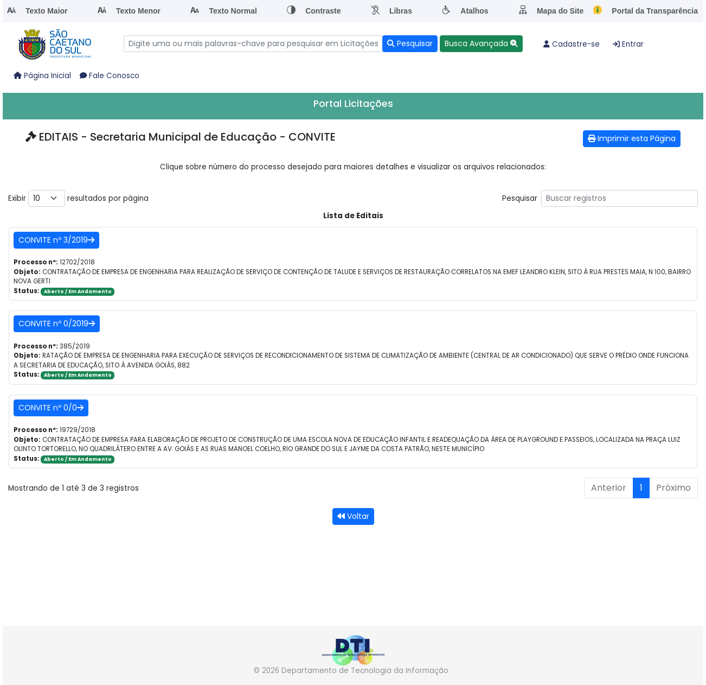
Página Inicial (42, 76)
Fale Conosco (109, 76)
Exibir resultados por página (78, 198)
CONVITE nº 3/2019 (56, 239)
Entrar (628, 44)
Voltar (353, 516)
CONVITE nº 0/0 (51, 407)
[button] (481, 43)
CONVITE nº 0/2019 (56, 323)
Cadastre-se (571, 44)
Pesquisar (600, 198)
